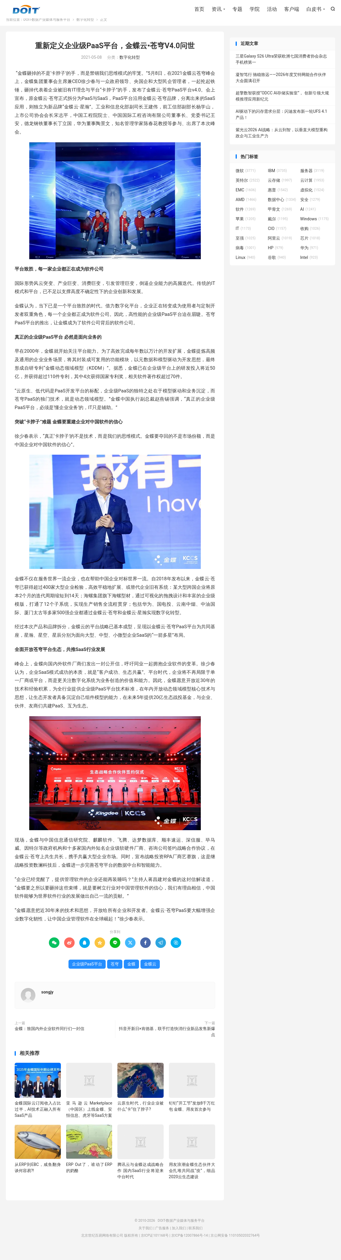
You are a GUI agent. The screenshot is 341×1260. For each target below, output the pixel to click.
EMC (246, 197)
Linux (245, 265)
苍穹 (115, 972)
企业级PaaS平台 (87, 972)
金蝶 (131, 972)
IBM (277, 178)
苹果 (246, 226)
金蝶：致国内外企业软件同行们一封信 (49, 1036)
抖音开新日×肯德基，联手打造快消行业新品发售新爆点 (167, 1039)
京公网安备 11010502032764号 (235, 1243)
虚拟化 (312, 197)
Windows (314, 226)
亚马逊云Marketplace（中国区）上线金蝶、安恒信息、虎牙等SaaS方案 (89, 1117)
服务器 (312, 178)
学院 (255, 10)
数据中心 (282, 207)
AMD (246, 207)
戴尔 (278, 226)
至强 (246, 246)
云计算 (312, 188)
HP (275, 255)
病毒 (246, 255)
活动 (272, 10)
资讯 (217, 10)
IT (243, 236)
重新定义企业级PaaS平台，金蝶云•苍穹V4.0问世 (114, 53)
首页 (199, 10)
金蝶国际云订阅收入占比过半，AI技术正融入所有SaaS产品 (38, 1117)
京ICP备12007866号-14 (189, 1243)
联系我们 (196, 1236)
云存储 (280, 188)
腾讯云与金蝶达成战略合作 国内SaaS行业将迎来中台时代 (140, 1178)
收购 (310, 236)
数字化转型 (85, 27)
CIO (277, 236)
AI (308, 217)
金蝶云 (150, 972)
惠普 (278, 197)
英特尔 (248, 188)
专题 (237, 10)
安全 (310, 207)
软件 (246, 217)
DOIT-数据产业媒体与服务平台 (26, 10)
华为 (309, 255)
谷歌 (277, 265)
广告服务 (162, 1236)
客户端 (291, 10)
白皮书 (313, 10)
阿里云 (280, 246)
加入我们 (179, 1236)
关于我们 (145, 1236)
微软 (246, 178)
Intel (309, 265)
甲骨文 (280, 217)
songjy (47, 1000)
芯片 (310, 246)
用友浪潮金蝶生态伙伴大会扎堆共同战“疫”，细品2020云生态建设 (192, 1178)
